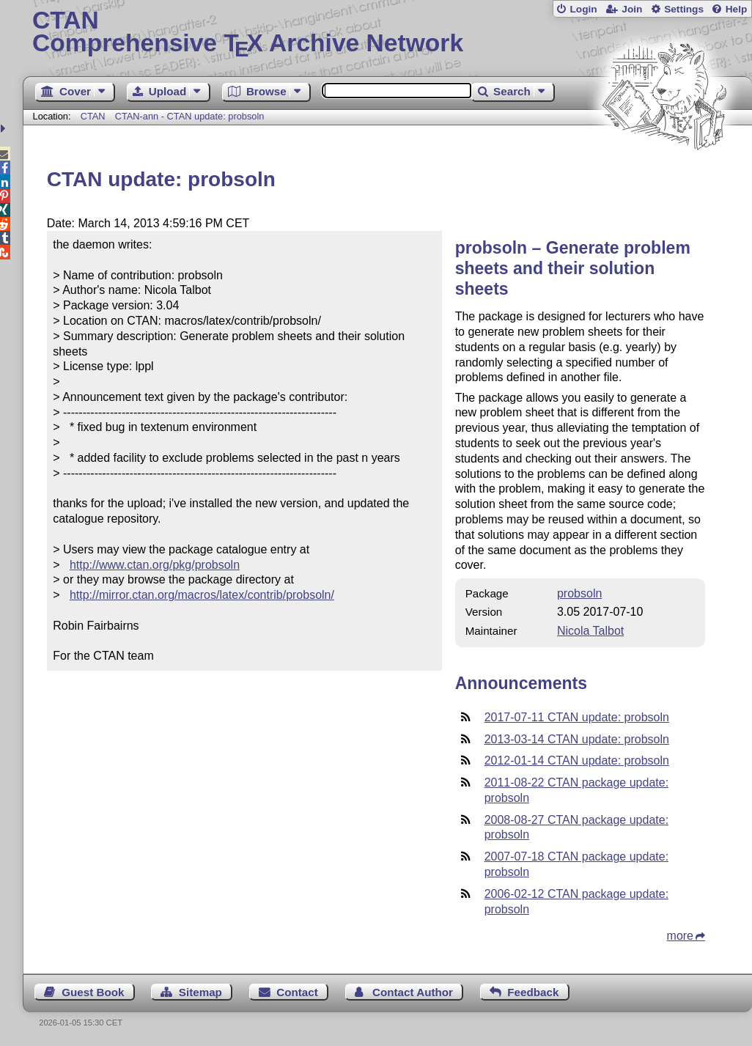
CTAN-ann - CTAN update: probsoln (190, 116)
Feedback (533, 992)
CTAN (93, 116)
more (680, 935)
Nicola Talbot (590, 631)
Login (583, 9)
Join (632, 9)
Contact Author (412, 992)
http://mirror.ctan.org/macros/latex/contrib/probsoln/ (202, 595)
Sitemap (200, 992)
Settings (684, 9)
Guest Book (93, 992)
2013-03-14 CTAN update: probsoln (576, 739)
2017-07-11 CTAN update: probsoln (576, 717)
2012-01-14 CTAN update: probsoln (576, 760)
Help (737, 9)
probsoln (579, 593)
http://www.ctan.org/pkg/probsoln (155, 565)
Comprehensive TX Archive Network (387, 33)
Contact (297, 992)
